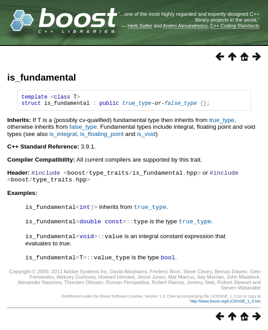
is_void (146, 136)
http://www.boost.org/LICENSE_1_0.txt (224, 301)
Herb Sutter (140, 25)
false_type (180, 105)
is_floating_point (102, 136)
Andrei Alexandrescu (185, 25)
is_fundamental (41, 77)
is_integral (63, 136)
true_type (137, 105)
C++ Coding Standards (234, 25)
